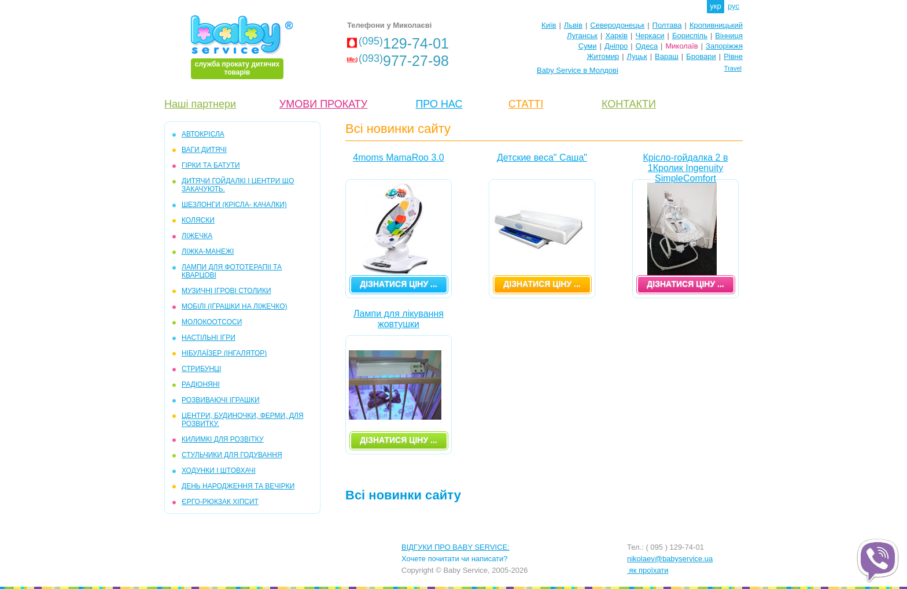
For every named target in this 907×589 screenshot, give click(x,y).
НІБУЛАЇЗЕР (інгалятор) (224, 353)
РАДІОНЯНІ (201, 384)
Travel (733, 68)
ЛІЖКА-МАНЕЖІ (208, 251)
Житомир (603, 56)
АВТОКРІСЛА (203, 134)
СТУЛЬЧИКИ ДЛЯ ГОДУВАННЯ (232, 455)
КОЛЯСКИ (198, 220)
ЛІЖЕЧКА (197, 236)
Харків (616, 35)
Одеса (647, 46)
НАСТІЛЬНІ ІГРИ (208, 338)
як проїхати (648, 570)
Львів (573, 25)
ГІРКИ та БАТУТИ (211, 165)
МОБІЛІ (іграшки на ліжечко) (234, 306)
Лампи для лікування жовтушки (398, 319)
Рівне (733, 56)
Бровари (701, 56)
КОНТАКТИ (629, 104)
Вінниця (729, 35)
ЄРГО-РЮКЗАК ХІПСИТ (220, 502)
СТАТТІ (525, 104)
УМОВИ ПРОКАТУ (323, 104)
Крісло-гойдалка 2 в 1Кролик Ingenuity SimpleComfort (685, 166)
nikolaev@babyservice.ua (670, 558)
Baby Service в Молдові (577, 70)
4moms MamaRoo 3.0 (398, 157)
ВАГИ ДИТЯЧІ (204, 150)
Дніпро (616, 46)
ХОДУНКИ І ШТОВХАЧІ (219, 470)
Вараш (667, 56)
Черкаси (649, 35)
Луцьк (637, 56)
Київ (548, 25)
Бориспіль (689, 35)
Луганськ (582, 35)
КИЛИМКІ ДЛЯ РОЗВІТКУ (223, 439)
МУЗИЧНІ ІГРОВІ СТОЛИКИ (226, 291)
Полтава (667, 25)
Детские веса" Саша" (542, 157)
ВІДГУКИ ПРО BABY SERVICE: (455, 547)
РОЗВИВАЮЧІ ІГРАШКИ (221, 400)
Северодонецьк (617, 25)
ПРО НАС (438, 104)
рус (733, 6)
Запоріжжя (724, 46)
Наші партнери (200, 104)
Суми (587, 46)
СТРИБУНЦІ (201, 369)
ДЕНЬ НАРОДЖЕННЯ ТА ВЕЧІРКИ (238, 486)
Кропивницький (716, 25)
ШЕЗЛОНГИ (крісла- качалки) (234, 205)
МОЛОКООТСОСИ (212, 322)
